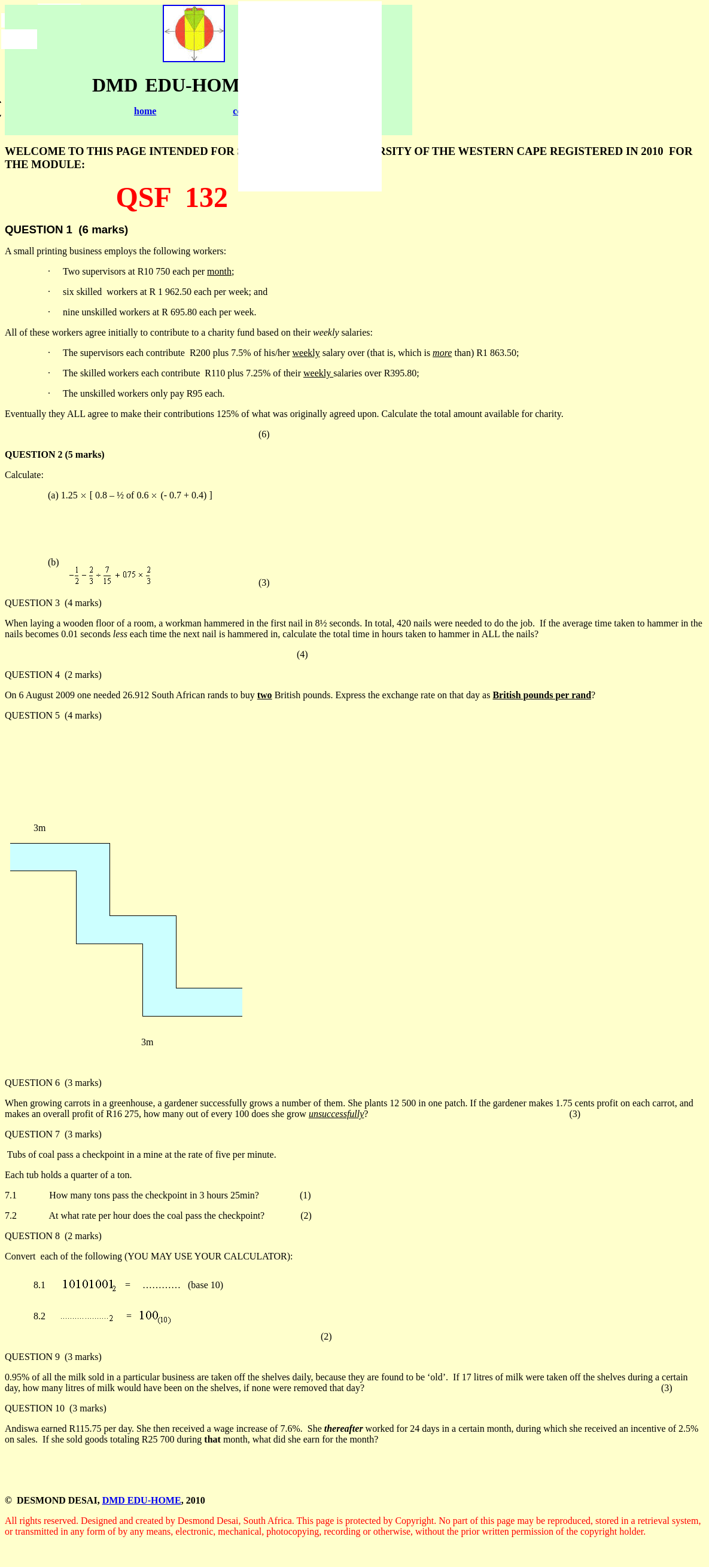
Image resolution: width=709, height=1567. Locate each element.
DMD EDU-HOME (141, 1500)
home (145, 111)
